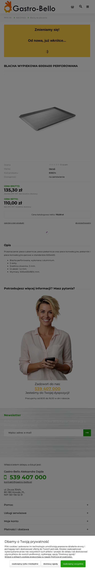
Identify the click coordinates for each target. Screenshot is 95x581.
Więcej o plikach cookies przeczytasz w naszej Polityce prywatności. (38, 556)
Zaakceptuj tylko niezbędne (25, 564)
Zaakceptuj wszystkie (73, 564)
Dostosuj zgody (50, 564)
